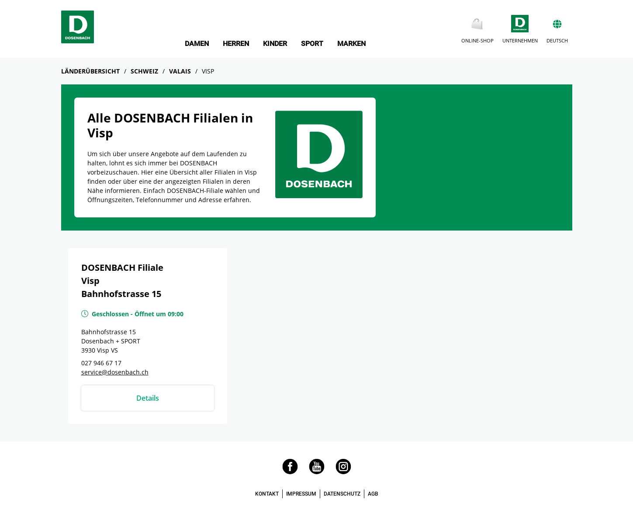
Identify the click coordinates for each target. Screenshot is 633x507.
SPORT (312, 43)
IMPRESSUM (301, 494)
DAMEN (197, 43)
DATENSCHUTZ (342, 494)
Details (147, 398)
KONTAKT (267, 494)
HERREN (236, 43)
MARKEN (351, 43)
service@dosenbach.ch (115, 372)
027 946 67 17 (101, 363)
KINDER (275, 43)
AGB (373, 494)
